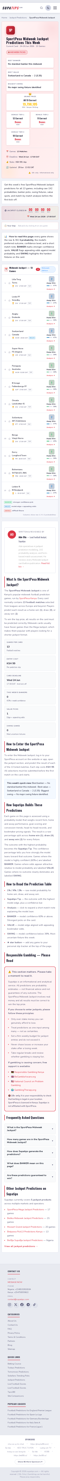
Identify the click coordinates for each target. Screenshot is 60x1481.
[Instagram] (10, 1305)
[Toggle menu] (55, 8)
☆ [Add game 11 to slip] (9, 456)
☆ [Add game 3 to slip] (9, 317)
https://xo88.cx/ (40, 1455)
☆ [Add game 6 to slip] (9, 369)
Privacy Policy (14, 1333)
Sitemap (11, 1349)
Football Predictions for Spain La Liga (25, 1414)
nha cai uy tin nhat (16, 1444)
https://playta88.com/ (39, 1444)
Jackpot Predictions (18, 17)
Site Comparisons (16, 1396)
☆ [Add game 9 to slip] (9, 421)
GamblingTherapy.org (25, 1089)
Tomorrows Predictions (18, 1372)
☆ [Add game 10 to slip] (9, 438)
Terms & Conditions (17, 1337)
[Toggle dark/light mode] (48, 8)
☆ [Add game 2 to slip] (9, 300)
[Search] (41, 7)
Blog (10, 1345)
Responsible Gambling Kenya (29, 1072)
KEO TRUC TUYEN (25, 1448)
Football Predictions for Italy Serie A (24, 1422)
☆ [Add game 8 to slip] (9, 404)
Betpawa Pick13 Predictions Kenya (24, 1231)
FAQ (10, 1329)
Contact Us (13, 1325)
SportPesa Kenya (28, 598)
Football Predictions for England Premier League (29, 1410)
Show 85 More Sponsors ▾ (30, 1461)
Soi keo (8, 1448)
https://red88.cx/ (20, 1455)
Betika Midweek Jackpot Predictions (25, 1218)
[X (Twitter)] (16, 1305)
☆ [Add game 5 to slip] (9, 352)
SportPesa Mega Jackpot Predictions (25, 1209)
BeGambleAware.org (25, 1076)
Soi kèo (35, 1451)
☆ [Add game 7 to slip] (9, 386)
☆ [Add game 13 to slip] (9, 490)
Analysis (51, 289)
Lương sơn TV (45, 1448)
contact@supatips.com (18, 1299)
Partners (11, 1341)
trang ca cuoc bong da (16, 1451)
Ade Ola (22, 537)
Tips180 (11, 1392)
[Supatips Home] (12, 7)
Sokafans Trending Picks (19, 1376)
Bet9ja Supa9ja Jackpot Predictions (25, 1240)
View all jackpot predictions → (21, 1246)
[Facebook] (22, 1305)
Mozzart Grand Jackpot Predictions (24, 1226)
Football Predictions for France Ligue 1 (25, 1426)
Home (4, 17)
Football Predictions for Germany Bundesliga (28, 1418)
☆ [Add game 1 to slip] (9, 283)
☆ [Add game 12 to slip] (9, 473)
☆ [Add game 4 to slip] (9, 335)
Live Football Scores (17, 1384)
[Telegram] (29, 1305)
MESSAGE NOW (15, 1282)
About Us (12, 1321)
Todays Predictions (16, 1367)
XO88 (46, 1451)
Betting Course (14, 1364)
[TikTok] (35, 1305)
